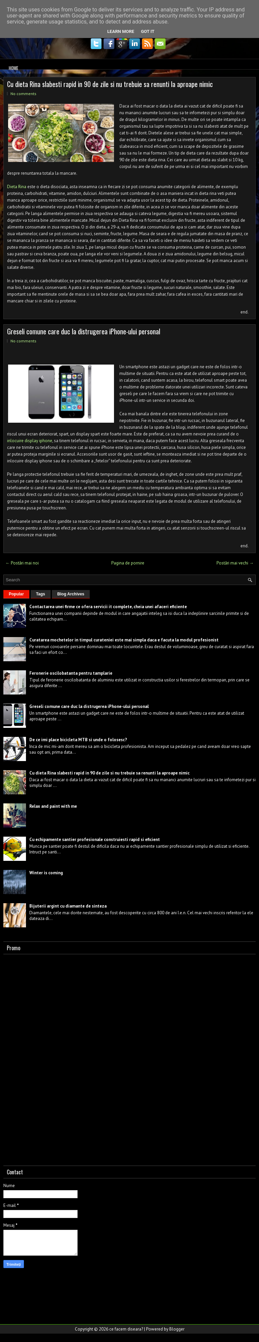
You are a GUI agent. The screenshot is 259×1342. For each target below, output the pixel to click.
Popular (16, 594)
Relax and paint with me (53, 806)
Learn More (120, 31)
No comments (23, 93)
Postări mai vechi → (235, 563)
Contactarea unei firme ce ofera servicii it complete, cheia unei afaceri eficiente (108, 607)
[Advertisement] (54, 1058)
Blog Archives (70, 594)
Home (13, 68)
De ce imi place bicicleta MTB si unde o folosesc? (78, 740)
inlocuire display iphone (29, 441)
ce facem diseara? (126, 1329)
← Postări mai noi (22, 563)
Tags (40, 594)
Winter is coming (46, 873)
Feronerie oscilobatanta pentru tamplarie (70, 673)
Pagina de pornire (127, 563)
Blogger (176, 1329)
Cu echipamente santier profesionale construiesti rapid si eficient (94, 839)
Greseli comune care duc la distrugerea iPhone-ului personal (83, 331)
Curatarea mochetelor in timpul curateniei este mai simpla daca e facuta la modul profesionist (124, 640)
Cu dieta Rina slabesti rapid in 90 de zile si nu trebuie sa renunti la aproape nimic (110, 84)
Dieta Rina (16, 187)
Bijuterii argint (44, 906)
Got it (147, 31)
